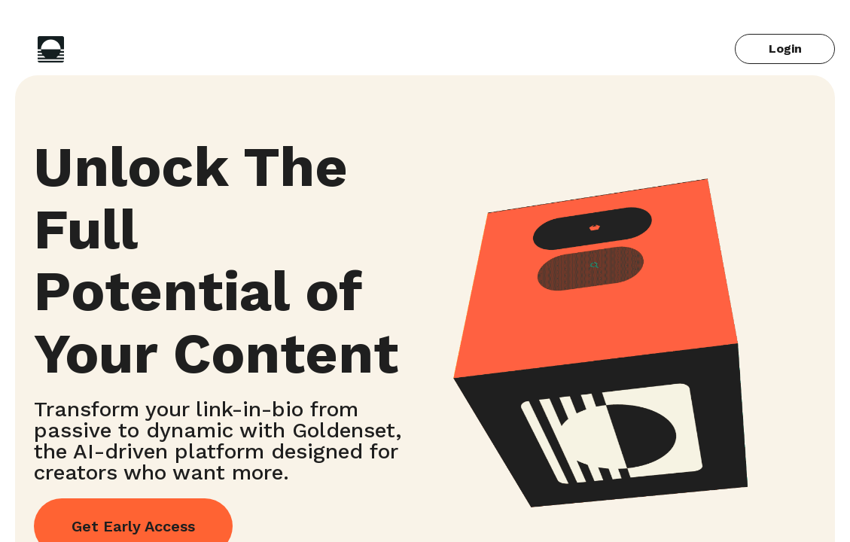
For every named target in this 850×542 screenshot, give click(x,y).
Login (785, 48)
